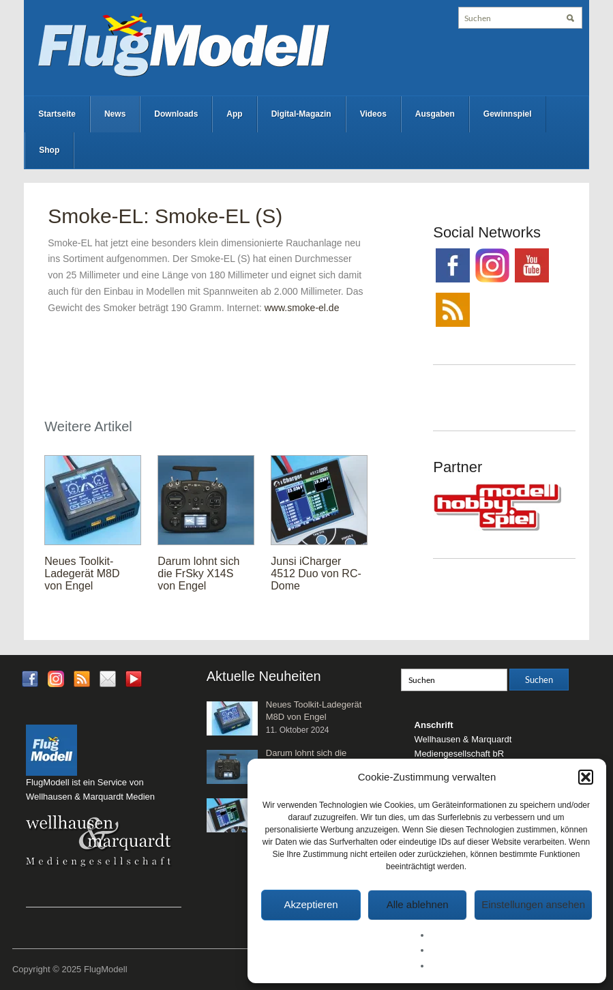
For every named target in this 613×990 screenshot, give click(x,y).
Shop (49, 150)
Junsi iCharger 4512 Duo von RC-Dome (316, 573)
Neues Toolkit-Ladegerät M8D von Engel (81, 573)
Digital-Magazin (301, 114)
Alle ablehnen (418, 904)
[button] (586, 777)
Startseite (57, 114)
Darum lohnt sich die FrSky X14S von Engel (198, 573)
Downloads (176, 114)
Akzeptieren (311, 904)
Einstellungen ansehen (533, 904)
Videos (373, 114)
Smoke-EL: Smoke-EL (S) (165, 216)
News (114, 114)
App (234, 114)
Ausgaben (435, 114)
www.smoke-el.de (302, 307)
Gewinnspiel (507, 114)
